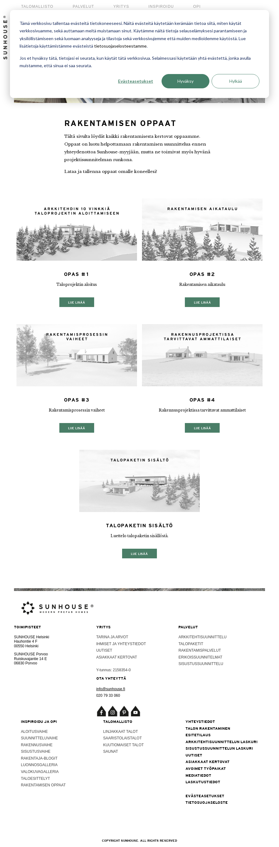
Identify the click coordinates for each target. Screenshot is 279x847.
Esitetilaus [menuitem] (198, 735)
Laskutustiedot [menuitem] (202, 782)
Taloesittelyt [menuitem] (35, 778)
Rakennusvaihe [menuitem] (37, 745)
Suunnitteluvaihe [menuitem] (39, 738)
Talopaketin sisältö (139, 525)
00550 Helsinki (26, 646)
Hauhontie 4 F (25, 641)
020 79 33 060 (108, 695)
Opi (197, 6)
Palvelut (83, 6)
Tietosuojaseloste (206, 802)
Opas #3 (77, 400)
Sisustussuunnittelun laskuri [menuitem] (219, 748)
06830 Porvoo (25, 663)
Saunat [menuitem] (110, 751)
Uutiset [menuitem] (104, 650)
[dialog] (139, 54)
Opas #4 (202, 400)
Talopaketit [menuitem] (190, 644)
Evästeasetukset (135, 81)
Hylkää (235, 81)
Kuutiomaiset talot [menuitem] (123, 745)
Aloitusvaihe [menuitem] (34, 731)
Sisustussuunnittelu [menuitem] (200, 664)
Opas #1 (77, 274)
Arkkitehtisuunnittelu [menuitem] (202, 637)
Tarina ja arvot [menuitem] (112, 637)
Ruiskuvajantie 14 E (30, 659)
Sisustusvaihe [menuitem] (35, 751)
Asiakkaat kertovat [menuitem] (116, 657)
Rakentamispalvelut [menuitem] (199, 650)
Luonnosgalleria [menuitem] (39, 765)
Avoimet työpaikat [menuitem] (205, 768)
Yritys (121, 6)
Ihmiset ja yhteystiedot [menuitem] (121, 644)
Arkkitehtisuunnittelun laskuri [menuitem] (221, 742)
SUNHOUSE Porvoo (31, 654)
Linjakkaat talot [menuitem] (120, 731)
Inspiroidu (161, 6)
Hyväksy (185, 81)
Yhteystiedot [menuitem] (200, 721)
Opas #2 (202, 274)
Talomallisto (37, 6)
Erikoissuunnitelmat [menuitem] (200, 657)
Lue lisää (76, 302)
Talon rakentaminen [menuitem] (207, 728)
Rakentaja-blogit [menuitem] (39, 758)
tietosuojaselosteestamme (120, 46)
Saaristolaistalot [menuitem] (122, 738)
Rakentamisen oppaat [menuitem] (43, 785)
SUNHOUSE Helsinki (31, 637)
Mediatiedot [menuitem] (198, 775)
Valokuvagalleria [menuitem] (40, 772)
